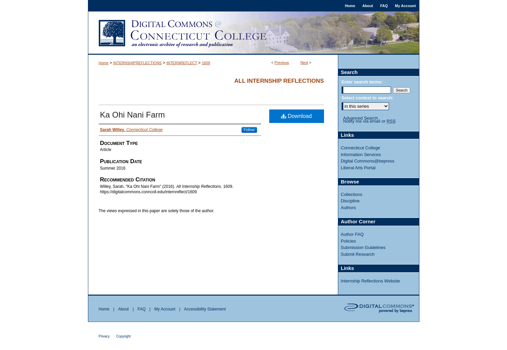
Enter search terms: (362, 81)
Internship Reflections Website (370, 280)
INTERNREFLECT (181, 63)
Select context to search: (368, 97)
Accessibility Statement (205, 309)
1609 (206, 63)
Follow (249, 130)
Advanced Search (360, 118)
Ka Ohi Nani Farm (132, 114)
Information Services (361, 154)
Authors (348, 207)
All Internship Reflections (279, 81)
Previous (282, 62)
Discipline (350, 200)
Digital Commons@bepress (367, 161)
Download (296, 116)
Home (104, 63)
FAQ (141, 309)
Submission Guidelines (363, 247)
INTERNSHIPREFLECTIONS (137, 63)
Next (304, 62)
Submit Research (358, 254)
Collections (352, 194)
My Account (164, 309)
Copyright (123, 336)
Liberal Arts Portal (358, 167)
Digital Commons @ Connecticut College (253, 33)
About (123, 309)
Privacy (104, 336)
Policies (348, 241)
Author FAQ (352, 234)
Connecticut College (360, 147)
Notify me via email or (369, 121)
